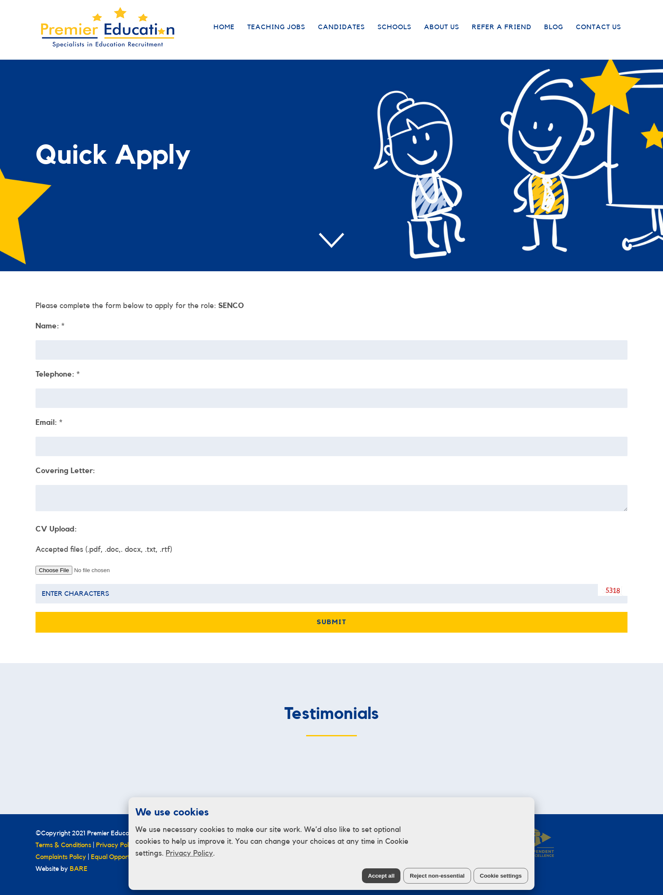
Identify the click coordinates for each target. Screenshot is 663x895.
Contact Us (598, 27)
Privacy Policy (189, 853)
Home (224, 27)
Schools (394, 27)
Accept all (381, 876)
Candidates (341, 27)
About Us (441, 27)
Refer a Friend (501, 27)
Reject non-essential (437, 876)
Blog (553, 27)
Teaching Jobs (276, 27)
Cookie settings (501, 876)
